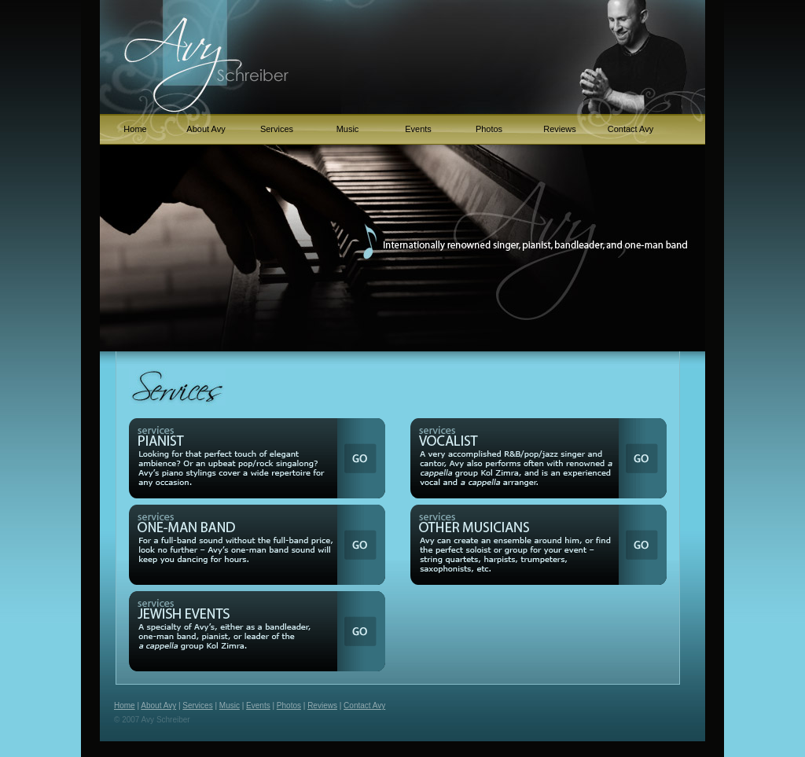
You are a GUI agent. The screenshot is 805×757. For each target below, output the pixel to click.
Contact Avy (631, 129)
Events (418, 129)
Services (276, 129)
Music (347, 129)
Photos (489, 129)
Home (134, 129)
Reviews (559, 129)
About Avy (205, 129)
